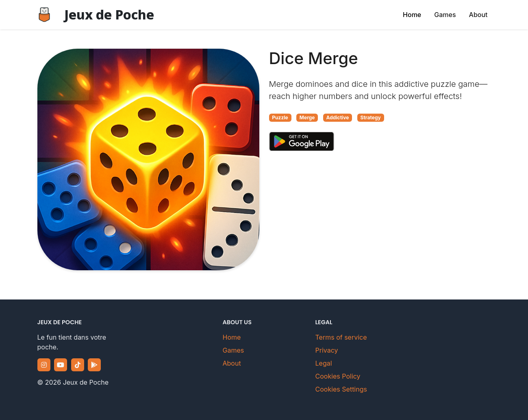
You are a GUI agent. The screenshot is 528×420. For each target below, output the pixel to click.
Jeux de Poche (109, 14)
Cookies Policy (338, 376)
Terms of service (341, 337)
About (478, 15)
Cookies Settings (341, 389)
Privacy (326, 350)
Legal (323, 363)
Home (412, 15)
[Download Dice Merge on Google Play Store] (301, 141)
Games (445, 15)
